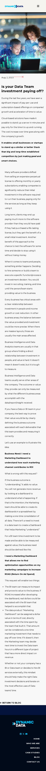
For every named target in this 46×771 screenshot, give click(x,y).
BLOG (37, 757)
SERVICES (35, 748)
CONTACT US (33, 762)
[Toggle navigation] (38, 6)
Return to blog (10, 703)
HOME (37, 739)
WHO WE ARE (33, 743)
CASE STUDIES (32, 752)
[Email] (26, 734)
